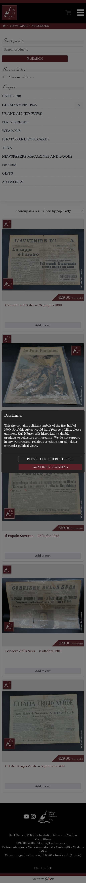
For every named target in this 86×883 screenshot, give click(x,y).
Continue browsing (50, 467)
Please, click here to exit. (50, 459)
